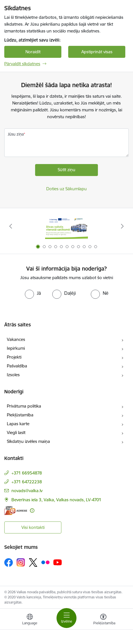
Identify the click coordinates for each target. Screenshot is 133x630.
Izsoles (13, 374)
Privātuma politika (24, 406)
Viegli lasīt (16, 432)
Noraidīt (33, 51)
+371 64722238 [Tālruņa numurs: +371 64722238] (26, 481)
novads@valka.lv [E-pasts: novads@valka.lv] (27, 490)
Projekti (14, 357)
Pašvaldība (17, 366)
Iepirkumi (16, 348)
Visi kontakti (33, 527)
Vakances (16, 339)
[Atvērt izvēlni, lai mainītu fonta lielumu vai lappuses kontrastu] (103, 620)
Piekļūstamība (20, 415)
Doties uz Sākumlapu (66, 188)
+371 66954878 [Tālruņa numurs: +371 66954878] (26, 473)
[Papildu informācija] (32, 510)
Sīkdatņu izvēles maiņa (28, 441)
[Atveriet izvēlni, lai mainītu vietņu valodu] (30, 620)
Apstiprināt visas (96, 51)
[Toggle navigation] (66, 618)
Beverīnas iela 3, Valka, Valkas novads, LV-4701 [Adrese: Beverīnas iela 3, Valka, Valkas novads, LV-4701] (56, 499)
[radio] (33, 293)
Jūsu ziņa (16, 134)
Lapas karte (18, 423)
